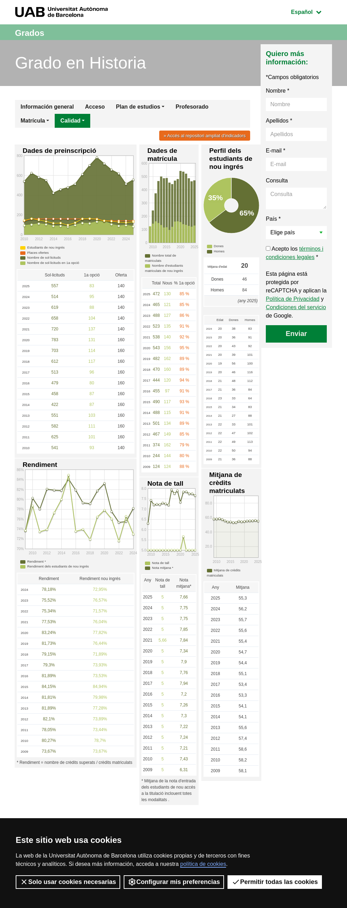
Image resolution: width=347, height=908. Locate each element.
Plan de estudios (138, 107)
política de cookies (203, 864)
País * (273, 219)
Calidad (70, 121)
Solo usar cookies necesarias (68, 882)
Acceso (95, 107)
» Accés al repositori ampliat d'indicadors (200, 135)
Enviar (296, 333)
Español (311, 11)
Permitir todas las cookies (275, 882)
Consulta (277, 180)
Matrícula (33, 121)
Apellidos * (279, 121)
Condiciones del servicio (296, 307)
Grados (33, 32)
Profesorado (192, 107)
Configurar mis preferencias (174, 882)
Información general (47, 107)
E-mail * (275, 151)
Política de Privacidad (292, 299)
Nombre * (278, 91)
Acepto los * (294, 253)
